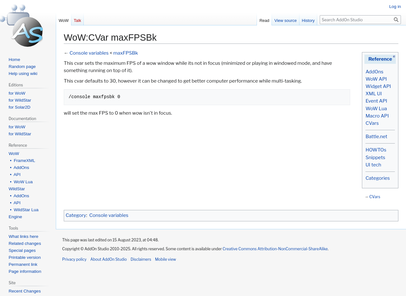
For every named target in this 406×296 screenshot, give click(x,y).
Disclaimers (141, 259)
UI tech (373, 165)
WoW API (376, 79)
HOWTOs (375, 150)
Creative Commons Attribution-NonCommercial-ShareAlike (275, 248)
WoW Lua (376, 108)
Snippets (375, 157)
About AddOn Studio (108, 259)
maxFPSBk (125, 53)
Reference (380, 59)
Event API (376, 101)
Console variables (88, 53)
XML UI (373, 94)
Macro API (377, 116)
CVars (372, 123)
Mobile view (165, 259)
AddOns (374, 72)
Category (76, 215)
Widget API (378, 86)
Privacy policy (74, 259)
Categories (377, 178)
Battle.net (376, 136)
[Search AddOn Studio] (360, 19)
